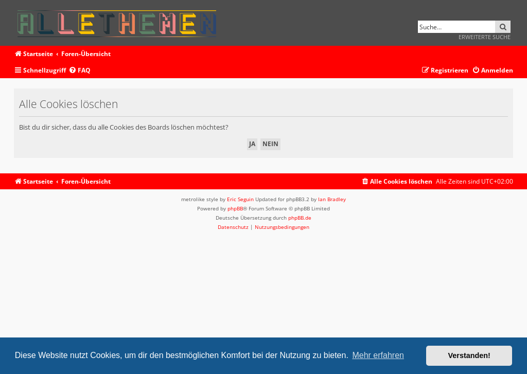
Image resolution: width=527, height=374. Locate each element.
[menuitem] (79, 71)
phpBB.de (299, 217)
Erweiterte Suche (485, 37)
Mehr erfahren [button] (378, 355)
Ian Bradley (332, 199)
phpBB (235, 208)
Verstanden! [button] (469, 355)
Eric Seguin (240, 199)
